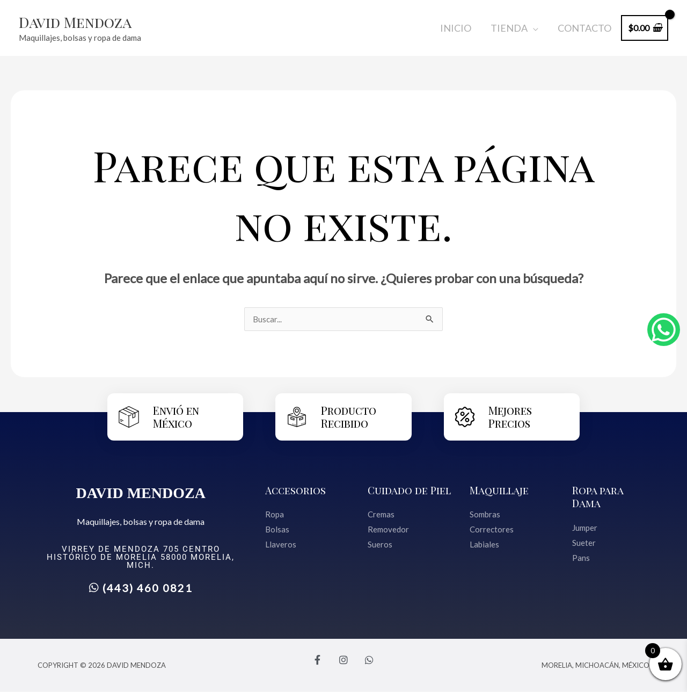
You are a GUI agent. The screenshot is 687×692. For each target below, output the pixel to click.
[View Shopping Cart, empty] (644, 27)
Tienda (509, 28)
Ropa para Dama (598, 496)
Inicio (455, 28)
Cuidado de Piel (410, 490)
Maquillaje (500, 490)
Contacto (584, 28)
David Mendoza (81, 21)
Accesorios (296, 490)
